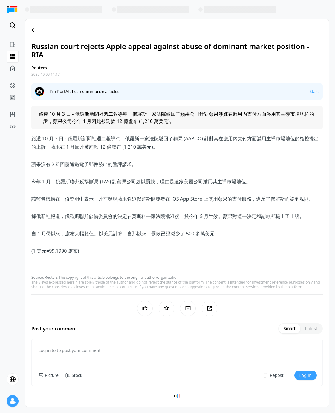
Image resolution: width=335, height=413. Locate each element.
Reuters (51, 277)
